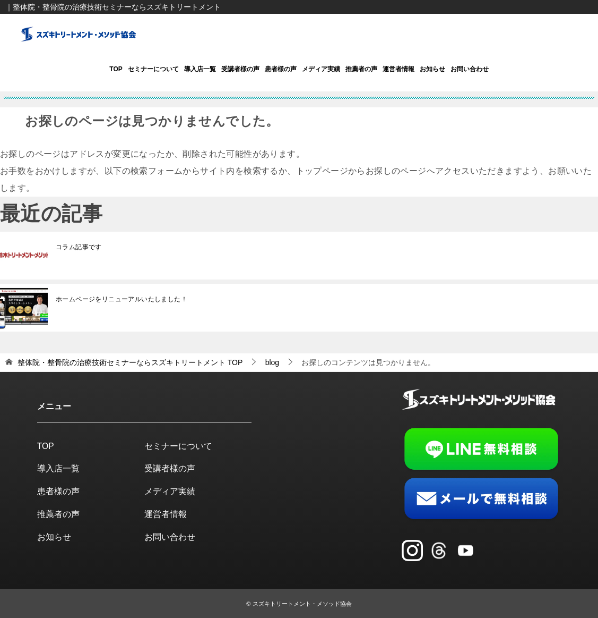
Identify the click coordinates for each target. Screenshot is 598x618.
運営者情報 (398, 69)
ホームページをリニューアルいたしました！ (121, 298)
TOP (115, 69)
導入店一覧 (200, 69)
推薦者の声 (361, 69)
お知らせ (432, 69)
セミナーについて (153, 69)
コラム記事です (79, 246)
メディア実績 (321, 69)
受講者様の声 (240, 69)
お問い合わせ (469, 69)
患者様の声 (281, 69)
